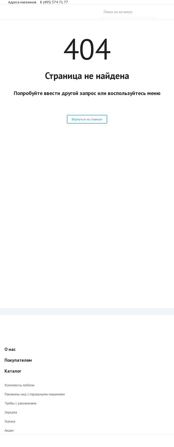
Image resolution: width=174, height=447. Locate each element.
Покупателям (18, 360)
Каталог (13, 371)
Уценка (10, 421)
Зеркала (11, 412)
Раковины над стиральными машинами (35, 394)
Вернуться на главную (87, 119)
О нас (10, 349)
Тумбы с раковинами (20, 403)
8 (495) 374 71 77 (54, 2)
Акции (9, 430)
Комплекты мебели (19, 385)
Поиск (161, 12)
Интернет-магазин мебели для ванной (19, 12)
